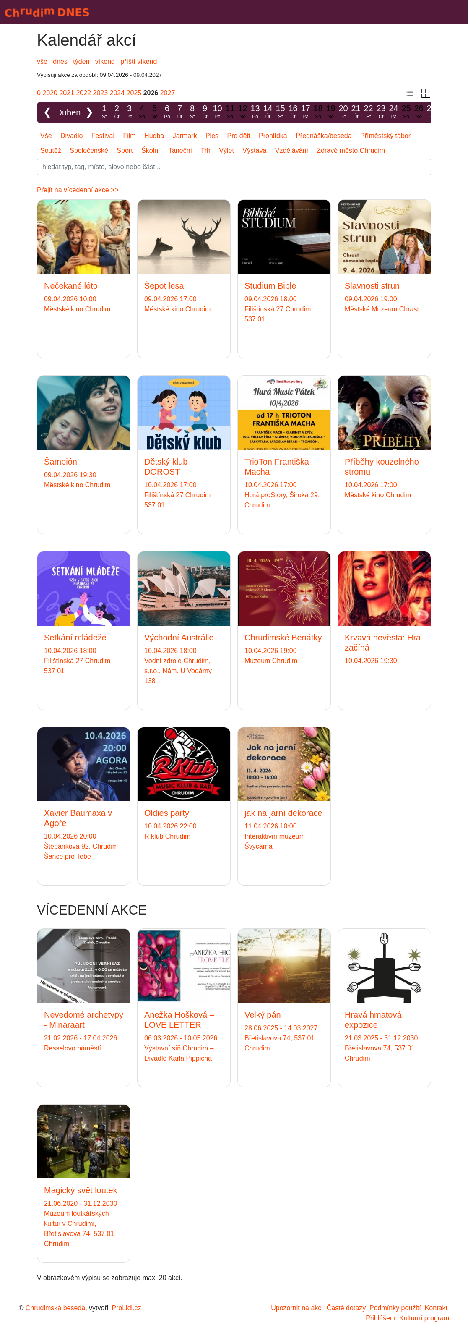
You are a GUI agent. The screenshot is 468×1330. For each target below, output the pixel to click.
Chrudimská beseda (55, 1308)
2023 (100, 93)
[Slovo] (234, 167)
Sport (125, 150)
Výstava (254, 150)
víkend (105, 61)
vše (42, 61)
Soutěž (50, 150)
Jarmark (185, 135)
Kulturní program (424, 1318)
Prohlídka (273, 135)
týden (81, 61)
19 (331, 112)
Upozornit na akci (297, 1308)
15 (280, 112)
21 (356, 112)
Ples (211, 135)
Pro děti (238, 135)
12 (243, 112)
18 (318, 112)
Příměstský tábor (385, 135)
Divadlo (71, 135)
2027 (167, 93)
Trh (205, 150)
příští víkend (138, 61)
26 (419, 112)
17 (305, 112)
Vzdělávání (291, 150)
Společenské (89, 150)
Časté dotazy (346, 1308)
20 (343, 112)
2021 (66, 93)
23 (381, 112)
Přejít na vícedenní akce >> (78, 189)
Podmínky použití (395, 1308)
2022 (83, 93)
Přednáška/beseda (323, 135)
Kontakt (436, 1308)
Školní (150, 150)
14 (268, 112)
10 (217, 112)
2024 (117, 93)
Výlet (226, 150)
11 (230, 112)
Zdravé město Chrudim (351, 150)
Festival (102, 135)
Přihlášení (380, 1318)
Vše (46, 135)
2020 (49, 93)
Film (129, 135)
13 (255, 112)
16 (293, 112)
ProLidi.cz (126, 1308)
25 (406, 112)
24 (393, 112)
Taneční (180, 150)
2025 (134, 93)
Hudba (154, 135)
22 (368, 112)
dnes (60, 61)
